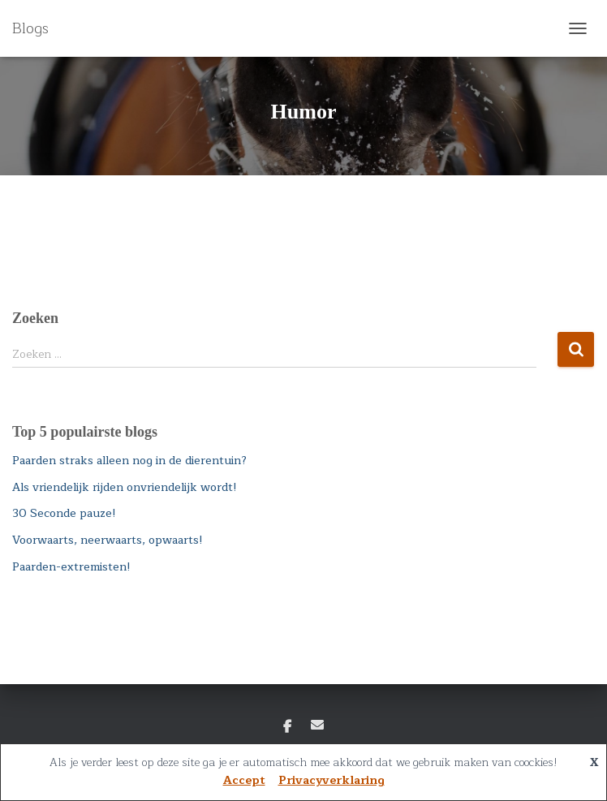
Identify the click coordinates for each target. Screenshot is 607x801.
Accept (244, 780)
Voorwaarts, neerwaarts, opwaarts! (107, 540)
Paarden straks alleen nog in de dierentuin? (129, 460)
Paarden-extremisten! (71, 567)
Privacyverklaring (331, 780)
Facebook (287, 727)
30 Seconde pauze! (64, 513)
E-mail (317, 724)
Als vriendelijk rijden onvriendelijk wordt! (124, 487)
